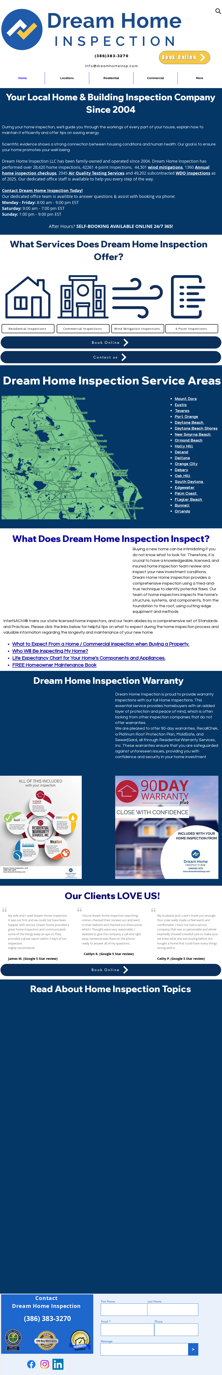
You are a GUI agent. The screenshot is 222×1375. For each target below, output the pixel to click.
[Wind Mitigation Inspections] (137, 328)
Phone (159, 1321)
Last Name (154, 1301)
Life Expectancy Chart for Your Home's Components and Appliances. (88, 658)
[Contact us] (110, 357)
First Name (108, 1301)
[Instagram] (44, 1364)
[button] (218, 11)
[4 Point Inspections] (191, 328)
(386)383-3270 (112, 56)
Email (104, 1321)
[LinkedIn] (57, 1364)
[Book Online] (184, 57)
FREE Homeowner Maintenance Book (54, 665)
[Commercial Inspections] (83, 328)
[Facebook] (31, 1364)
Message (106, 1341)
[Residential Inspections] (28, 328)
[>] (193, 1349)
